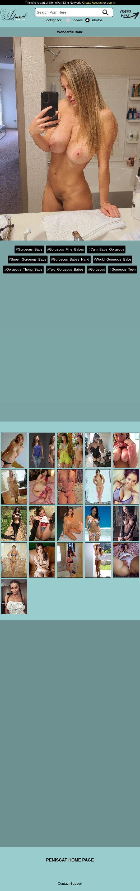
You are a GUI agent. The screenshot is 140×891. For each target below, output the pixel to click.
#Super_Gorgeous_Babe (27, 259)
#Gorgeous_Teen (123, 269)
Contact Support (70, 883)
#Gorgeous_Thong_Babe (23, 269)
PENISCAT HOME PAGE (70, 860)
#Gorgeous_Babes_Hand (70, 259)
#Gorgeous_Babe (29, 249)
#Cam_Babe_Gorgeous (106, 249)
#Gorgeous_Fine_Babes (65, 249)
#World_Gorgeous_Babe (112, 259)
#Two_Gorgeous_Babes (65, 269)
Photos (93, 20)
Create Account (92, 2)
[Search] (74, 12)
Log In (111, 2)
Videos (74, 20)
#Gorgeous (96, 269)
